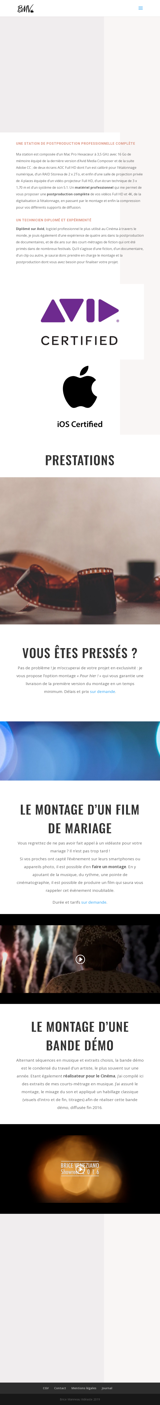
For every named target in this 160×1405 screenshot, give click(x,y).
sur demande (102, 691)
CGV (46, 1388)
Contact (60, 1388)
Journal (107, 1388)
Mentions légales (83, 1388)
